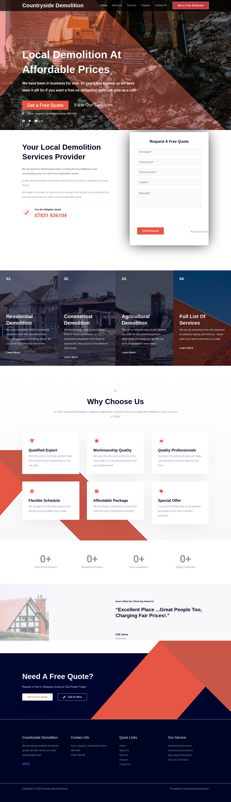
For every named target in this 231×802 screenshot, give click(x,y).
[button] (191, 5)
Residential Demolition (180, 745)
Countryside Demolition (53, 5)
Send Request (150, 230)
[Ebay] (26, 764)
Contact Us (161, 5)
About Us (117, 5)
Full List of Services (178, 759)
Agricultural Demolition (180, 755)
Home (104, 5)
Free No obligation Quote (48, 209)
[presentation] (160, 217)
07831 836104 (79, 755)
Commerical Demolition (181, 750)
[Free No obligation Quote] (26, 212)
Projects (145, 5)
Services (131, 5)
